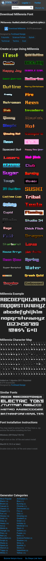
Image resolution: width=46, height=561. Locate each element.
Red (3, 535)
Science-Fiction (19, 37)
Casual (4, 506)
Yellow (21, 553)
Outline (21, 531)
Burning (21, 504)
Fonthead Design (18, 34)
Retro (20, 535)
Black (4, 501)
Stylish (31, 37)
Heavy (4, 523)
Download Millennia (15, 28)
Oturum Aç (39, 8)
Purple (21, 533)
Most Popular (6, 499)
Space (4, 545)
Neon (20, 528)
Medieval (22, 526)
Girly (20, 513)
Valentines (22, 550)
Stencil (4, 548)
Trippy (4, 550)
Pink (3, 533)
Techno (16, 41)
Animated (22, 499)
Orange (5, 531)
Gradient (21, 518)
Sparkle (21, 545)
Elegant (5, 511)
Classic (4, 508)
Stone (20, 548)
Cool (24, 41)
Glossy (4, 516)
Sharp (4, 543)
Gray (3, 521)
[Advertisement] (23, 471)
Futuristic (5, 37)
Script (4, 540)
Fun (3, 513)
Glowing (22, 516)
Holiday (21, 523)
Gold (3, 518)
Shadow (22, 540)
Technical (5, 41)
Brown (4, 504)
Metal (3, 528)
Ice (2, 526)
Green (21, 521)
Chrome (22, 506)
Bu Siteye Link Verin (33, 558)
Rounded (5, 538)
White (3, 553)
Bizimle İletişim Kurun (13, 558)
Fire (19, 511)
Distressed (23, 508)
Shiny (20, 543)
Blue (20, 501)
